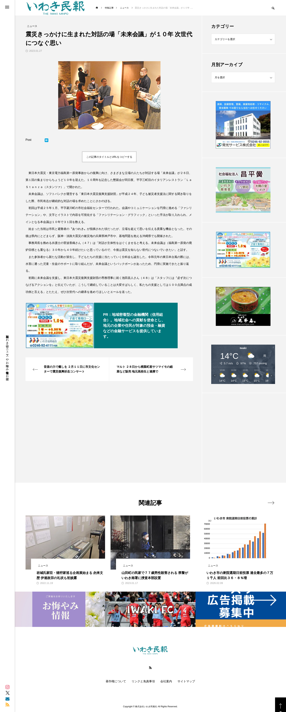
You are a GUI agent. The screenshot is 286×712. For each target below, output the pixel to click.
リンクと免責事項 (143, 681)
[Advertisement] (243, 428)
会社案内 (166, 681)
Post (28, 139)
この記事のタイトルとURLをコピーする (109, 156)
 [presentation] (271, 502)
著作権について (116, 681)
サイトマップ (186, 681)
